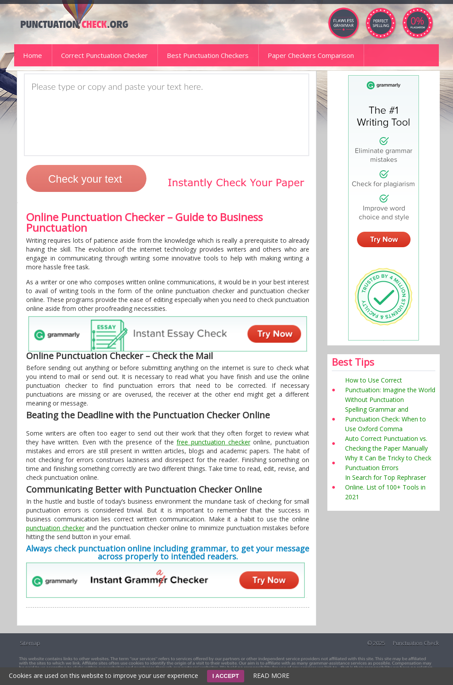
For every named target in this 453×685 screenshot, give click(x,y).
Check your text (85, 179)
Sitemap (30, 643)
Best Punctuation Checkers (208, 55)
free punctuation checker (213, 442)
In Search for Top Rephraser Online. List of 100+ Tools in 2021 (385, 487)
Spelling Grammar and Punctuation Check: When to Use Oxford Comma (385, 419)
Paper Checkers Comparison (311, 55)
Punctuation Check (416, 643)
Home (32, 55)
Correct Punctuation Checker (104, 55)
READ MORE (271, 675)
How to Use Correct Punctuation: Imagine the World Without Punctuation (390, 390)
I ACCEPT (225, 676)
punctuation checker (55, 528)
